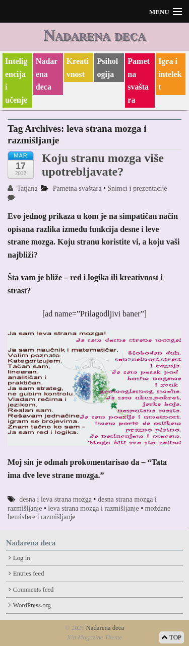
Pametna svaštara (139, 80)
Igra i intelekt (169, 74)
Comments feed (33, 589)
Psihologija (107, 67)
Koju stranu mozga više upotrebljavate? (103, 164)
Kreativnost (78, 67)
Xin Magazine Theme (94, 637)
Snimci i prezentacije (137, 188)
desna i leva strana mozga (55, 499)
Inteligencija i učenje (16, 80)
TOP (171, 637)
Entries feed (28, 573)
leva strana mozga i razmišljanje (93, 508)
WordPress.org (32, 605)
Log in (21, 557)
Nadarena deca (94, 35)
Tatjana (22, 188)
